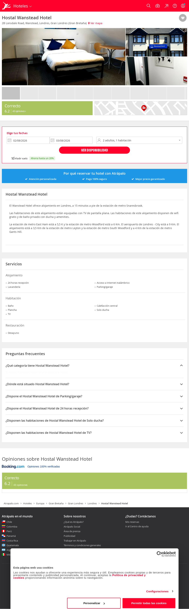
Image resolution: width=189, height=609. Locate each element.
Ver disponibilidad (94, 150)
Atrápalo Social (72, 526)
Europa (40, 503)
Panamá (11, 536)
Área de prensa (72, 531)
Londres (92, 503)
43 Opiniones (19, 111)
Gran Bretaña (56, 503)
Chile (9, 522)
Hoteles (27, 503)
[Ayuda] (175, 6)
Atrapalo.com (11, 503)
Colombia (12, 526)
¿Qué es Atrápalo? (74, 522)
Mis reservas (132, 522)
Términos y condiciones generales (82, 545)
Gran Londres (75, 503)
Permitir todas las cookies (149, 600)
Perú (9, 531)
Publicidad (69, 536)
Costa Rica (12, 540)
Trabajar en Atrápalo (75, 540)
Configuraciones (157, 588)
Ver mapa (95, 23)
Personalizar (94, 600)
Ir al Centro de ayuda (136, 526)
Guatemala (13, 545)
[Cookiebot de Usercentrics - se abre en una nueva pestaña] (159, 551)
